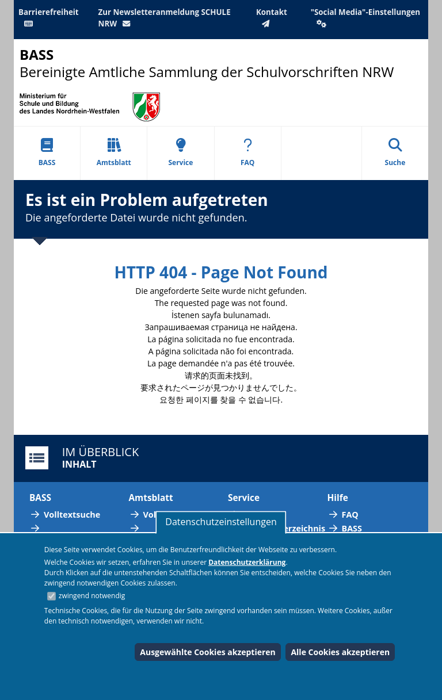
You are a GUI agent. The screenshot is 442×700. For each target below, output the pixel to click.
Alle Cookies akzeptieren (340, 652)
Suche (395, 152)
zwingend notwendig (92, 595)
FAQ (247, 152)
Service (180, 152)
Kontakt (271, 17)
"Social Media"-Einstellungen (365, 17)
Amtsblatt (114, 152)
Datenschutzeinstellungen (220, 521)
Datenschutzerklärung (246, 562)
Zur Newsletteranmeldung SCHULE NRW (164, 18)
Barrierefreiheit (48, 17)
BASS (47, 152)
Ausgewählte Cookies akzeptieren (208, 652)
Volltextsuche (72, 514)
